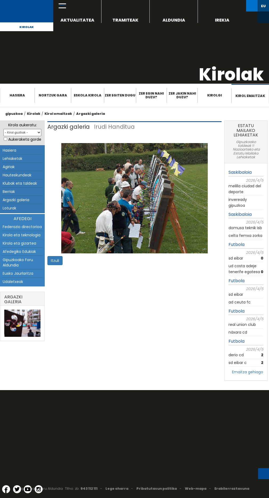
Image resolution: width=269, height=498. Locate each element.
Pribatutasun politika (156, 488)
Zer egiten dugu (120, 95)
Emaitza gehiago (247, 372)
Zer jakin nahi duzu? (182, 95)
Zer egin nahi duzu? (151, 95)
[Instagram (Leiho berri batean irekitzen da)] (39, 489)
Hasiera (17, 95)
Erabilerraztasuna (231, 488)
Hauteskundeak (17, 175)
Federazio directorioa (22, 226)
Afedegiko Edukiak (19, 251)
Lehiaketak (12, 158)
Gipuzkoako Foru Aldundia (18, 262)
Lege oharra (116, 488)
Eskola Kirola (87, 95)
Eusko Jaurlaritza (18, 273)
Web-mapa (195, 488)
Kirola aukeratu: (22, 125)
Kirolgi (214, 95)
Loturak (9, 208)
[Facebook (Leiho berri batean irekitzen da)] (6, 489)
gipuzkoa (14, 113)
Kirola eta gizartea (19, 243)
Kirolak (26, 27)
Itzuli (55, 260)
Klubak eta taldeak (20, 183)
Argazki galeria (90, 113)
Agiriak (9, 166)
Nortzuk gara (53, 95)
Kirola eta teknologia (21, 235)
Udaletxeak (13, 281)
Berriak (9, 191)
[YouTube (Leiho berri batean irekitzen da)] (28, 489)
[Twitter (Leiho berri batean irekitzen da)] (17, 489)
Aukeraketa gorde (24, 139)
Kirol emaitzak (250, 96)
